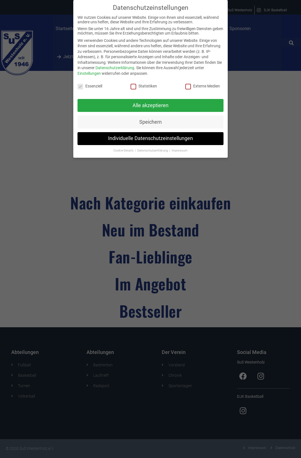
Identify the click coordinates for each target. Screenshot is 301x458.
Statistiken (144, 83)
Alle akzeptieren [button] (150, 102)
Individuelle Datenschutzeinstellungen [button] (150, 136)
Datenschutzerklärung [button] (153, 148)
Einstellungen (89, 71)
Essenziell (89, 83)
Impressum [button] (180, 148)
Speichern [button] (150, 119)
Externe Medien (202, 83)
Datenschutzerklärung (114, 65)
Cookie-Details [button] (123, 148)
